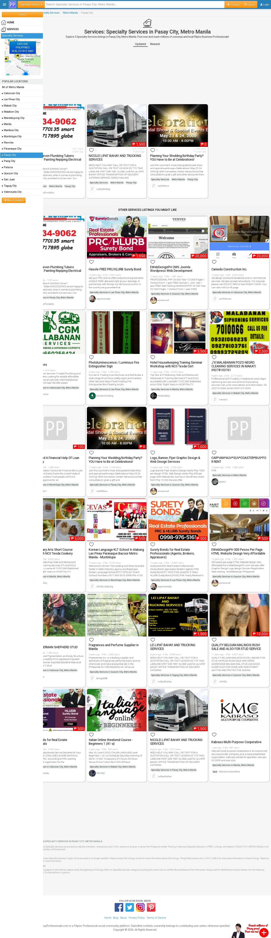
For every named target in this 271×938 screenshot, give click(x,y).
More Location (13, 200)
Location (233, 4)
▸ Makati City (9, 105)
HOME (7, 22)
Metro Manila (89, 12)
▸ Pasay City (9, 155)
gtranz (227, 474)
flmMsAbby (173, 392)
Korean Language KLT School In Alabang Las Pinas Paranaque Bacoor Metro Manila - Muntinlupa (126, 547)
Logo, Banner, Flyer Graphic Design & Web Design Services (185, 452)
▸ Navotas (8, 142)
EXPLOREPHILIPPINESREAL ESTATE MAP (23, 47)
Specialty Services (68, 12)
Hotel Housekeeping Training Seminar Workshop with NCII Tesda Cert (184, 359)
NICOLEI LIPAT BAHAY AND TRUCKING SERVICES (121, 154)
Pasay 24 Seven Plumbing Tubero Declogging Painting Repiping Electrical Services (70, 156)
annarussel (173, 296)
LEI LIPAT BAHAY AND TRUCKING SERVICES (182, 645)
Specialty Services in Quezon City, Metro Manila (184, 290)
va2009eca (173, 189)
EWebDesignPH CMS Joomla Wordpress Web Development (181, 262)
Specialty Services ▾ (31, 4)
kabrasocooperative (234, 767)
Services (50, 12)
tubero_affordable (63, 189)
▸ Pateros (7, 167)
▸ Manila (6, 124)
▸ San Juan (8, 179)
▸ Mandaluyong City (13, 118)
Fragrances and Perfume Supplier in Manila (128, 645)
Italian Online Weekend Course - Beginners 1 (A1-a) (125, 737)
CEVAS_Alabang (119, 588)
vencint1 (228, 395)
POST (22, 14)
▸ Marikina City (10, 130)
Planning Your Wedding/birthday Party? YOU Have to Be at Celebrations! (182, 156)
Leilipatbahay (117, 188)
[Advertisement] (157, 75)
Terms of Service (76, 856)
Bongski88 (116, 677)
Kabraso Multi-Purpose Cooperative (241, 737)
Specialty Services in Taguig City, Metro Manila (183, 673)
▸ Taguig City (9, 185)
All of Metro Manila (13, 87)
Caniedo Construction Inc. (234, 262)
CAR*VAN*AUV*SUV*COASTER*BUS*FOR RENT (241, 452)
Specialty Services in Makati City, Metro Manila (240, 389)
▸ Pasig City (8, 161)
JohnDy (228, 680)
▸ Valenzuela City (12, 191)
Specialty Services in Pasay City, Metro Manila (70, 294)
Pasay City (89, 183)
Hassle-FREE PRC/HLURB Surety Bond (125, 262)
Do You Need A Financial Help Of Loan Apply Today (69, 452)
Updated (150, 44)
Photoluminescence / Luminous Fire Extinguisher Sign (128, 357)
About (123, 913)
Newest (164, 44)
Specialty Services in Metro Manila (234, 468)
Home (107, 913)
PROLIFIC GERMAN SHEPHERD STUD (72, 646)
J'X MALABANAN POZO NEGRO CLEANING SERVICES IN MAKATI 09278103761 (238, 359)
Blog (115, 913)
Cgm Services (56, 357)
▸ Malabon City (10, 111)
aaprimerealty (118, 296)
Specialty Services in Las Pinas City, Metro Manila (128, 290)
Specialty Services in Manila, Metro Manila (181, 386)
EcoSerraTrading (119, 388)
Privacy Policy (137, 913)
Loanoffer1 (60, 488)
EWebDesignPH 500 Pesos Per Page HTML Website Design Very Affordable (241, 547)
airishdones (230, 295)
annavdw (59, 678)
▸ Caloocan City (11, 93)
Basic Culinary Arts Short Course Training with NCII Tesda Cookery (69, 545)
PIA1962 (115, 768)
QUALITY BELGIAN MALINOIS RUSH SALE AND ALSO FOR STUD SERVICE (241, 645)
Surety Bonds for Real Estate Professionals (66, 737)
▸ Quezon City (10, 173)
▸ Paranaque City (11, 148)
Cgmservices (61, 395)
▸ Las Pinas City (11, 99)
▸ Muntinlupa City (12, 136)
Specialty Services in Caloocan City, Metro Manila (241, 288)
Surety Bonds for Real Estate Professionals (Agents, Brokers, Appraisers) (182, 547)
